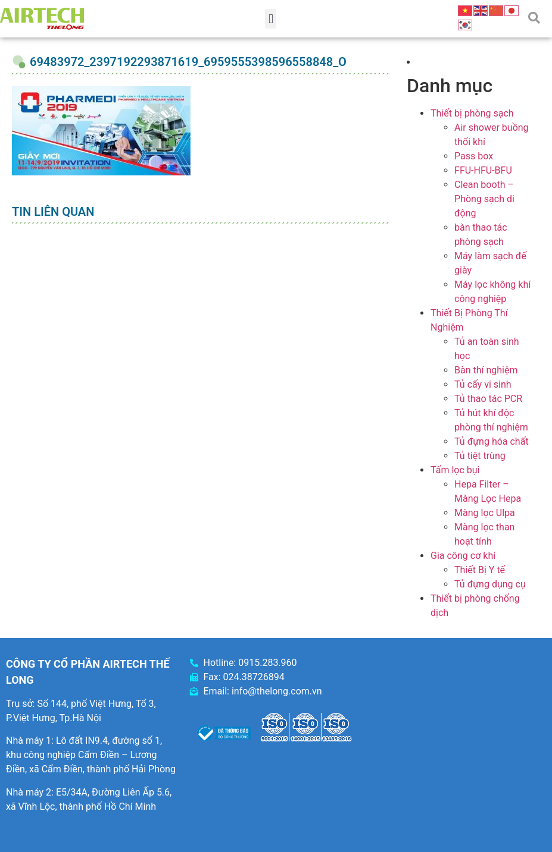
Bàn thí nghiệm (486, 370)
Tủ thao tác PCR (488, 398)
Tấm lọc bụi (455, 470)
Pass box (473, 156)
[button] (270, 19)
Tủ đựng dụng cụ (490, 584)
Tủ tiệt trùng (480, 455)
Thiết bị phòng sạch (472, 113)
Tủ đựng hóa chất (491, 441)
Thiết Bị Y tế (479, 570)
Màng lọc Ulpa (484, 512)
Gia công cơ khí (463, 555)
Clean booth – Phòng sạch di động (484, 199)
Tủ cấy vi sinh (483, 384)
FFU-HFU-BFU (483, 170)
